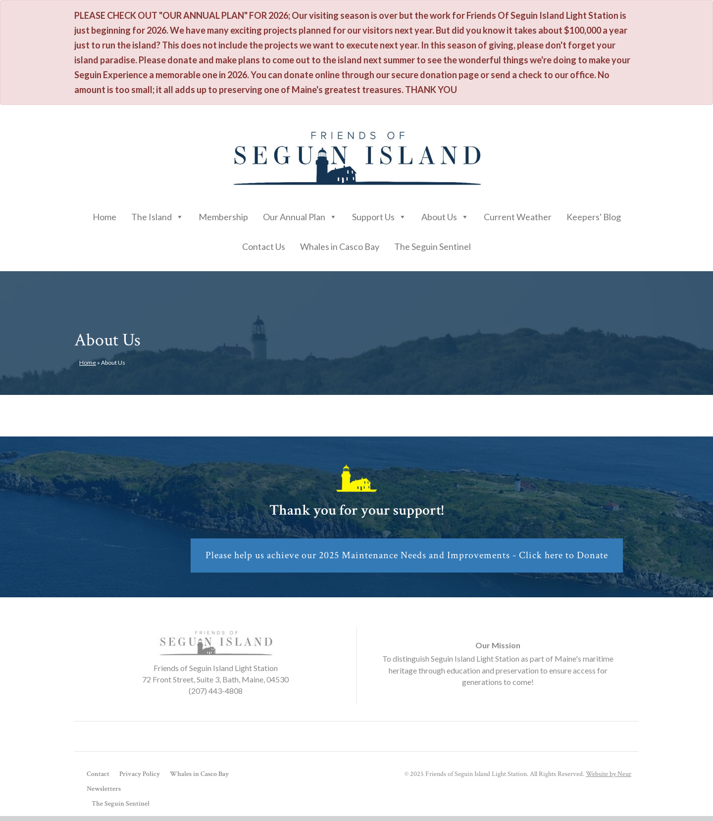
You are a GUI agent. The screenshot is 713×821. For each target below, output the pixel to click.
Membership (223, 216)
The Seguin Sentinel (432, 246)
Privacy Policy (139, 774)
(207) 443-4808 (216, 690)
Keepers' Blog (593, 216)
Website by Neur (608, 774)
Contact (98, 774)
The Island (157, 214)
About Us (445, 214)
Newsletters (104, 788)
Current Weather (518, 216)
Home (104, 216)
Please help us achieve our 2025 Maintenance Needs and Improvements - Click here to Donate (406, 555)
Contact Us (263, 246)
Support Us (379, 214)
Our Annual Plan (300, 214)
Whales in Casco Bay (339, 246)
